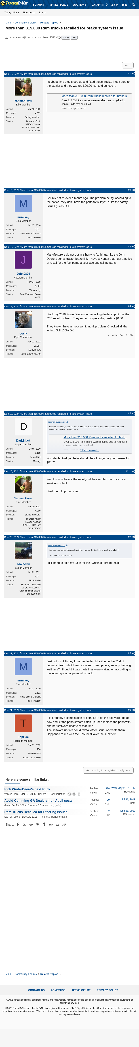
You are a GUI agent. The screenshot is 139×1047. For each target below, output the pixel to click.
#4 (129, 306)
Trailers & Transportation (51, 794)
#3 (129, 246)
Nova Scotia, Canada (30, 233)
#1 (129, 73)
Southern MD (34, 753)
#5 (129, 413)
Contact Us (36, 990)
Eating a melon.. (33, 117)
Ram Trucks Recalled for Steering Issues (35, 812)
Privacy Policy (107, 990)
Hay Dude (129, 791)
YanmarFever (14, 37)
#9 (129, 709)
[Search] (133, 5)
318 (108, 788)
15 (74, 794)
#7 (129, 536)
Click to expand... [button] (89, 450)
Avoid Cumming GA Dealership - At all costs (38, 800)
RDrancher (129, 814)
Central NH (35, 457)
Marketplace (58, 5)
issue (66, 37)
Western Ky (35, 290)
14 (69, 794)
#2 (129, 189)
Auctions (79, 5)
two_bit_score (12, 816)
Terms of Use (81, 990)
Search (42, 12)
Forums (38, 5)
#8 (129, 653)
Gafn (7, 805)
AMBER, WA (34, 350)
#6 (127, 471)
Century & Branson (38, 805)
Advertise (58, 990)
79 (108, 799)
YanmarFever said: (56, 422)
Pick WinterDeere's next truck (27, 789)
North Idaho (35, 580)
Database (98, 5)
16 (79, 794)
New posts (29, 12)
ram (74, 37)
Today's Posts (12, 12)
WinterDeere (11, 794)
